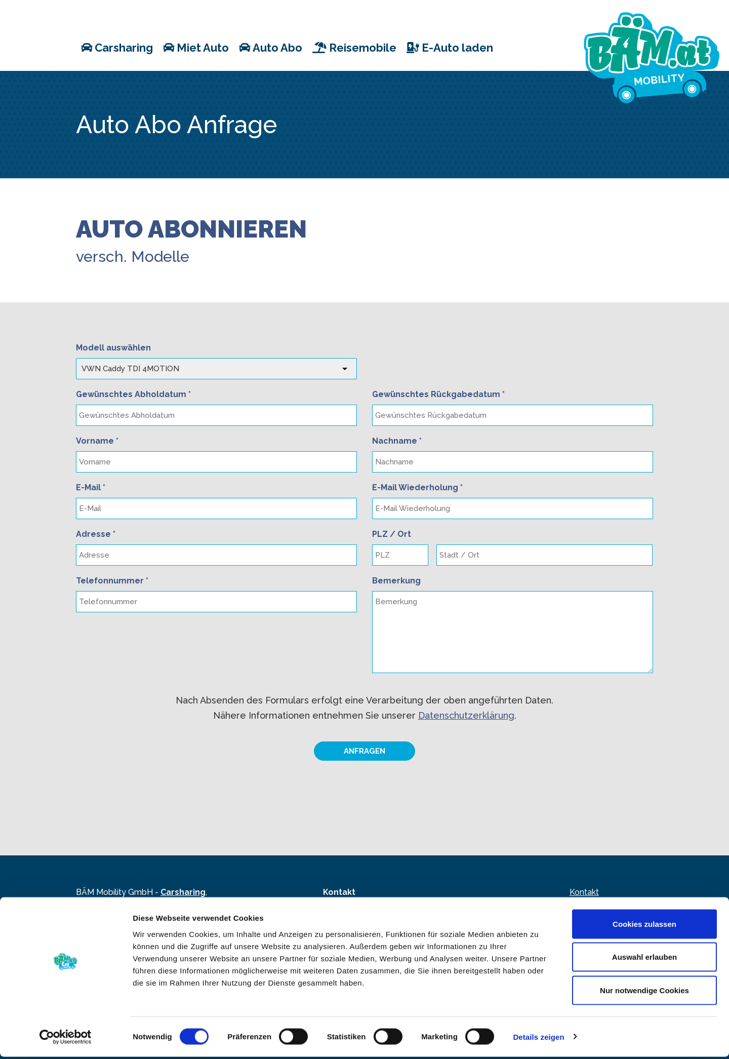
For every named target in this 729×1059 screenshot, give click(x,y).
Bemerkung (396, 580)
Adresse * (95, 534)
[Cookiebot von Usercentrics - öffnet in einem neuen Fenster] (65, 1039)
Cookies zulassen (644, 926)
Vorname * (97, 441)
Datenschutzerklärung (466, 715)
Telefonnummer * (112, 580)
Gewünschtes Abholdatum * (133, 394)
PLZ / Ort (391, 534)
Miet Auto (196, 47)
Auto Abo (270, 47)
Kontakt (584, 892)
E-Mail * (90, 487)
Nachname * (397, 441)
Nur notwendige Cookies (644, 992)
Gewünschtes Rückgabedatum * (438, 394)
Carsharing (117, 47)
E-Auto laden (450, 47)
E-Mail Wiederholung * (417, 487)
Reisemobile (354, 47)
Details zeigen (538, 1039)
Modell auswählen (113, 347)
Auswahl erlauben (644, 959)
